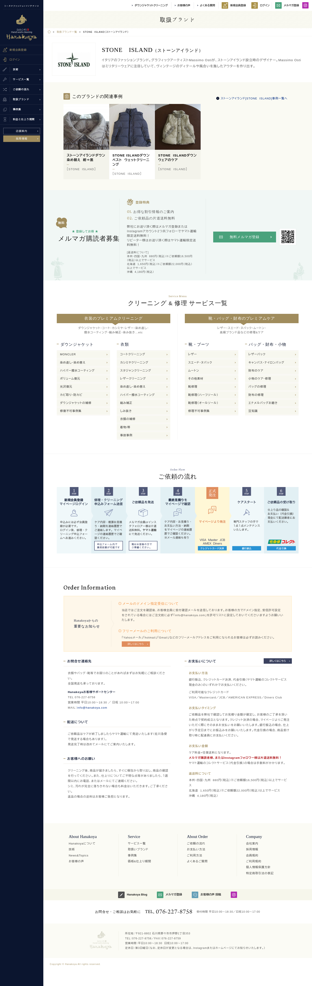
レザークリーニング (133, 378)
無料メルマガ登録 (245, 237)
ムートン (193, 370)
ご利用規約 (254, 861)
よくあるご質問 (197, 861)
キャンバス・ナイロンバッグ (266, 362)
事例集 (132, 855)
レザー (192, 354)
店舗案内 (22, 131)
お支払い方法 (196, 849)
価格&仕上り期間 (139, 861)
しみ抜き (126, 411)
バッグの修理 (257, 386)
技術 (72, 849)
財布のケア (255, 370)
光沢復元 (66, 386)
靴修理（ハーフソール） (203, 395)
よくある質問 (207, 5)
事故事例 (126, 435)
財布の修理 (256, 395)
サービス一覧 (137, 843)
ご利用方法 (194, 855)
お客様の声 (183, 5)
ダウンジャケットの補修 (75, 403)
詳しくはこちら (136, 644)
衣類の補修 (127, 419)
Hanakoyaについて (82, 843)
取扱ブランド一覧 (67, 32)
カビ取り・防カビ (71, 395)
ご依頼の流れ (196, 843)
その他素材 (195, 378)
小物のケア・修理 (259, 378)
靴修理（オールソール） (203, 403)
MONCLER (68, 354)
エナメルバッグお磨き (263, 403)
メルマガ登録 (287, 5)
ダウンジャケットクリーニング (151, 5)
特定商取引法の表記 (260, 873)
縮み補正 (126, 403)
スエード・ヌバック (200, 362)
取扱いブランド (138, 849)
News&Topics (78, 855)
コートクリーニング (132, 354)
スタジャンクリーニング (135, 370)
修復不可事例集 (70, 411)
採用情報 (22, 138)
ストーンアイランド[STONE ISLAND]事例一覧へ (254, 98)
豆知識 (253, 411)
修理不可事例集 (199, 411)
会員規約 (252, 855)
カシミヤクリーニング (134, 362)
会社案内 (252, 843)
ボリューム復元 (70, 378)
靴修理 (192, 386)
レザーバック (256, 354)
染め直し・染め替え (73, 362)
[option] (86, 141)
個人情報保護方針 (258, 867)
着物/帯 (125, 427)
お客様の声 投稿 (206, 895)
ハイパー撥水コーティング (77, 370)
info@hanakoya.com (92, 707)
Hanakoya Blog (132, 895)
